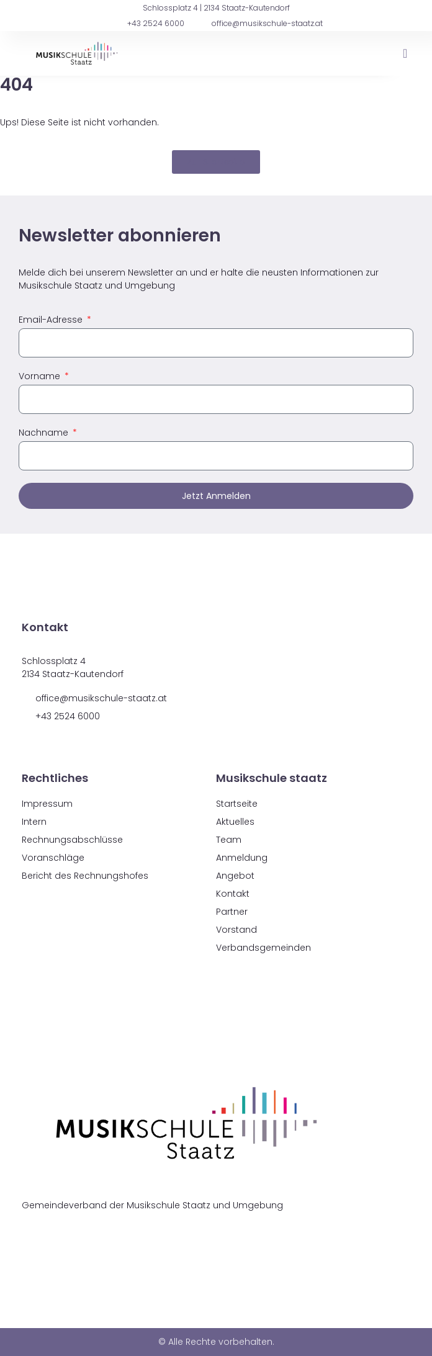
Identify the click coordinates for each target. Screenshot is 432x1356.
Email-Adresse (52, 319)
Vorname (41, 376)
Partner (232, 911)
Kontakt (233, 893)
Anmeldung (242, 857)
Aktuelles (235, 821)
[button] (405, 53)
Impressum (47, 803)
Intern (34, 821)
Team (228, 839)
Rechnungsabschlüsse (72, 839)
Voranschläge (53, 857)
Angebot (235, 875)
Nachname (45, 432)
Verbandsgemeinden (263, 947)
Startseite (237, 803)
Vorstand (236, 929)
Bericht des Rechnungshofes (85, 875)
